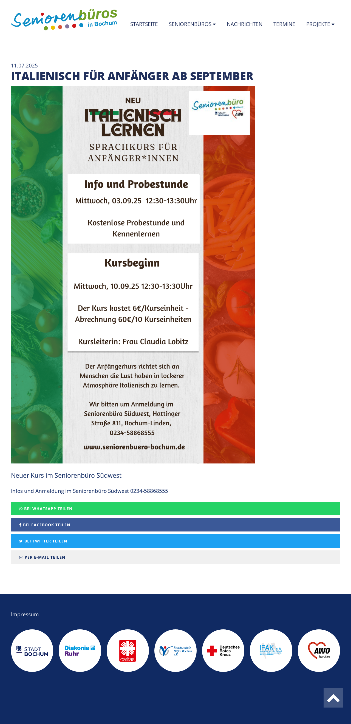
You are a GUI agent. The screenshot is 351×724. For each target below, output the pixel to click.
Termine (284, 24)
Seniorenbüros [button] (191, 24)
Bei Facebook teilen (44, 524)
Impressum (25, 614)
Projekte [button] (319, 24)
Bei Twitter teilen (43, 541)
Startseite (144, 24)
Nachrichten (244, 24)
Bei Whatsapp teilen (45, 508)
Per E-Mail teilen (42, 557)
